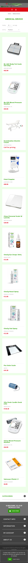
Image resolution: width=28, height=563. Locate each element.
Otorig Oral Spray (10, 328)
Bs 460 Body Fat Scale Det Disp (13, 64)
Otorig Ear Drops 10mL (13, 254)
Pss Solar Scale (10, 365)
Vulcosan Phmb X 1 (11, 479)
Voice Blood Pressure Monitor (12, 441)
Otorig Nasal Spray (11, 291)
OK (10, 559)
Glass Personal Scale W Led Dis (13, 217)
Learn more (16, 559)
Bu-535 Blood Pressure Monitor (13, 103)
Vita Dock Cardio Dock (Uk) (13, 403)
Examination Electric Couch (12, 141)
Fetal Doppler (9, 179)
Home (9, 13)
